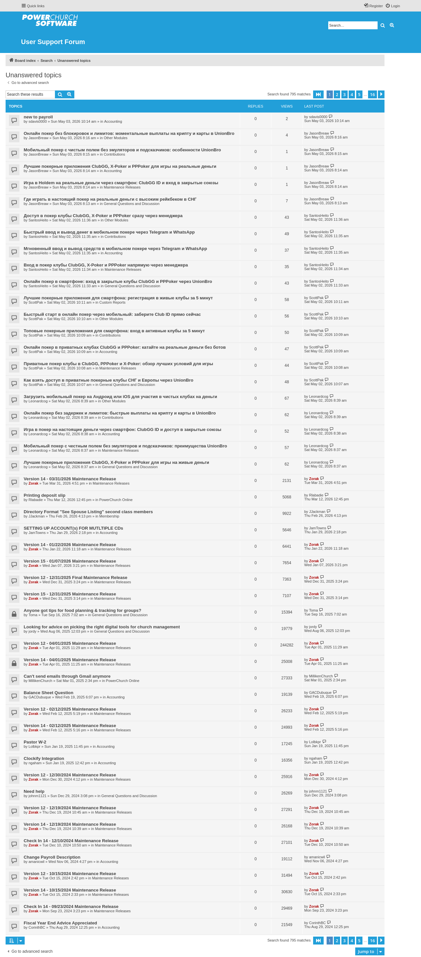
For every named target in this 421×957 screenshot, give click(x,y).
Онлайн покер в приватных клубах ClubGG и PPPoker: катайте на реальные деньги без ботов (125, 347)
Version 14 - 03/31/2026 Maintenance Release (70, 478)
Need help (34, 791)
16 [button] (372, 94)
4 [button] (352, 94)
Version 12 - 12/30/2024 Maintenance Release (70, 774)
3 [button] (344, 94)
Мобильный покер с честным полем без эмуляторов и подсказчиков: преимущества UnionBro (125, 445)
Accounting (113, 121)
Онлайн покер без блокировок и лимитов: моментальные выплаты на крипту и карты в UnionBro (129, 133)
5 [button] (359, 94)
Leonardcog (38, 401)
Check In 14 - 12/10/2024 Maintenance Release (71, 840)
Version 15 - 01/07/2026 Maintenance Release (70, 561)
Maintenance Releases (122, 187)
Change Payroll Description (52, 857)
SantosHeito (38, 220)
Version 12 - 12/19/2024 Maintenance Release (70, 807)
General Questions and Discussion (131, 204)
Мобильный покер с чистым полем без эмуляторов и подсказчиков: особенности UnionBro (122, 149)
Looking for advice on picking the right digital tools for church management (102, 626)
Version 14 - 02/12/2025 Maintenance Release (70, 725)
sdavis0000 (38, 121)
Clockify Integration (44, 758)
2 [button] (337, 94)
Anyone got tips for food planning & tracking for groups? (82, 610)
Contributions (114, 154)
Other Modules (115, 138)
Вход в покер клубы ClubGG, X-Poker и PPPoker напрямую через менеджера (106, 265)
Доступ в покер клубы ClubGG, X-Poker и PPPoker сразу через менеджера (103, 215)
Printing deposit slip (44, 495)
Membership (109, 516)
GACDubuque (40, 697)
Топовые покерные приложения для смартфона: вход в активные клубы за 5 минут (114, 330)
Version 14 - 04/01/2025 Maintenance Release (70, 659)
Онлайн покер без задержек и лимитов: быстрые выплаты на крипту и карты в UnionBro (120, 413)
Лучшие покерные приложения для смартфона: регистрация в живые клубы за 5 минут (118, 297)
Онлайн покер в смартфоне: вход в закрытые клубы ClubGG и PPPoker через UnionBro (118, 281)
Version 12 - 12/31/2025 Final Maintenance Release (75, 577)
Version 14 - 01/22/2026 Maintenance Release (70, 544)
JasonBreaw (39, 138)
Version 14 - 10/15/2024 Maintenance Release (70, 890)
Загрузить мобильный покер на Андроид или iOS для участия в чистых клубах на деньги (120, 396)
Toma (33, 615)
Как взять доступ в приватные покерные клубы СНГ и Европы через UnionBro (108, 380)
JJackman (37, 516)
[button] (318, 94)
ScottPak (36, 302)
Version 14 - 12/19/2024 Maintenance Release (70, 824)
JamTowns (37, 533)
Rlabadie (36, 500)
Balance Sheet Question (48, 692)
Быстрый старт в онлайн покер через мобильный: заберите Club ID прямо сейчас (112, 314)
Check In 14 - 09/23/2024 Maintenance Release (71, 906)
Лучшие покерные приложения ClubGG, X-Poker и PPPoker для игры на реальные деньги (120, 166)
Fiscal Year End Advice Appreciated (60, 922)
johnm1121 (37, 796)
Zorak (33, 483)
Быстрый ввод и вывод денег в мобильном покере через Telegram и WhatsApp (109, 232)
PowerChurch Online (116, 500)
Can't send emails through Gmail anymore (67, 676)
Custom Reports (112, 302)
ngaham (35, 763)
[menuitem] (392, 6)
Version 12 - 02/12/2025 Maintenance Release (70, 709)
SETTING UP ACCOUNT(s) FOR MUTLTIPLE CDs (73, 528)
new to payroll (38, 116)
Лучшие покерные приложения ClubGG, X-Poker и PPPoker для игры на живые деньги (116, 462)
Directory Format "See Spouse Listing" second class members (88, 511)
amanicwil (36, 862)
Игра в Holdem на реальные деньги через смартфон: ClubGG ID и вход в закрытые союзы (121, 182)
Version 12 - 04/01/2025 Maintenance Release (70, 643)
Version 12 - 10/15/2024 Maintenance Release (70, 873)
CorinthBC (37, 927)
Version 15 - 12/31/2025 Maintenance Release (70, 594)
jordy (33, 631)
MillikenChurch (40, 681)
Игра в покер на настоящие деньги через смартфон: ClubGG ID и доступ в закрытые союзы (122, 429)
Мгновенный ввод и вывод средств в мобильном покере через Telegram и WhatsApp (115, 248)
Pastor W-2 (35, 742)
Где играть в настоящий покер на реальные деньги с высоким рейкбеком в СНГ (110, 199)
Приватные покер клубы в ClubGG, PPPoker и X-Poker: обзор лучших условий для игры (118, 363)
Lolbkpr (34, 746)
